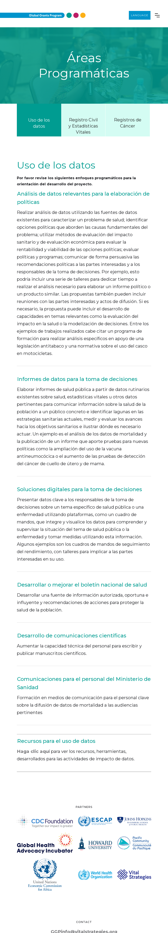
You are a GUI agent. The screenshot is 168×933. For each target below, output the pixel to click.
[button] (155, 15)
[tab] (39, 120)
